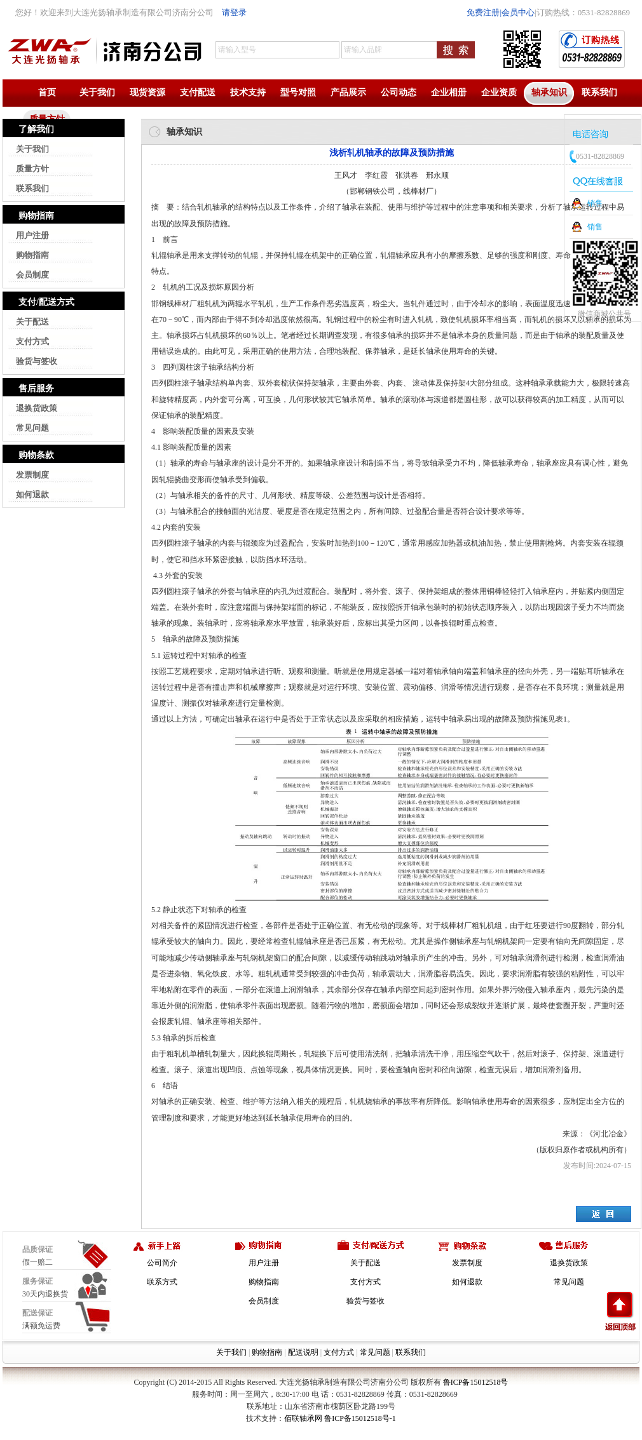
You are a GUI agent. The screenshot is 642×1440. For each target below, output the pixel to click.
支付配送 (197, 92)
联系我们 (599, 92)
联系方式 (162, 1281)
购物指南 (32, 255)
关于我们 (97, 92)
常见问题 (32, 428)
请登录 (234, 12)
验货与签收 (36, 361)
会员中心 (518, 12)
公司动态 (398, 92)
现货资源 (147, 92)
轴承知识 (549, 92)
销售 (595, 203)
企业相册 (449, 92)
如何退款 (32, 494)
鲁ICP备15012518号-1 (360, 1418)
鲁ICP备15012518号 (476, 1382)
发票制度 (32, 475)
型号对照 (298, 92)
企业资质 (499, 92)
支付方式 (32, 341)
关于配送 (32, 321)
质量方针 (32, 168)
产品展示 (348, 92)
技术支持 (248, 92)
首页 (47, 92)
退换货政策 (36, 408)
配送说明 (303, 1352)
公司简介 (162, 1262)
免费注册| (484, 12)
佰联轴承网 (303, 1418)
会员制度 (32, 274)
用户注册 (32, 235)
